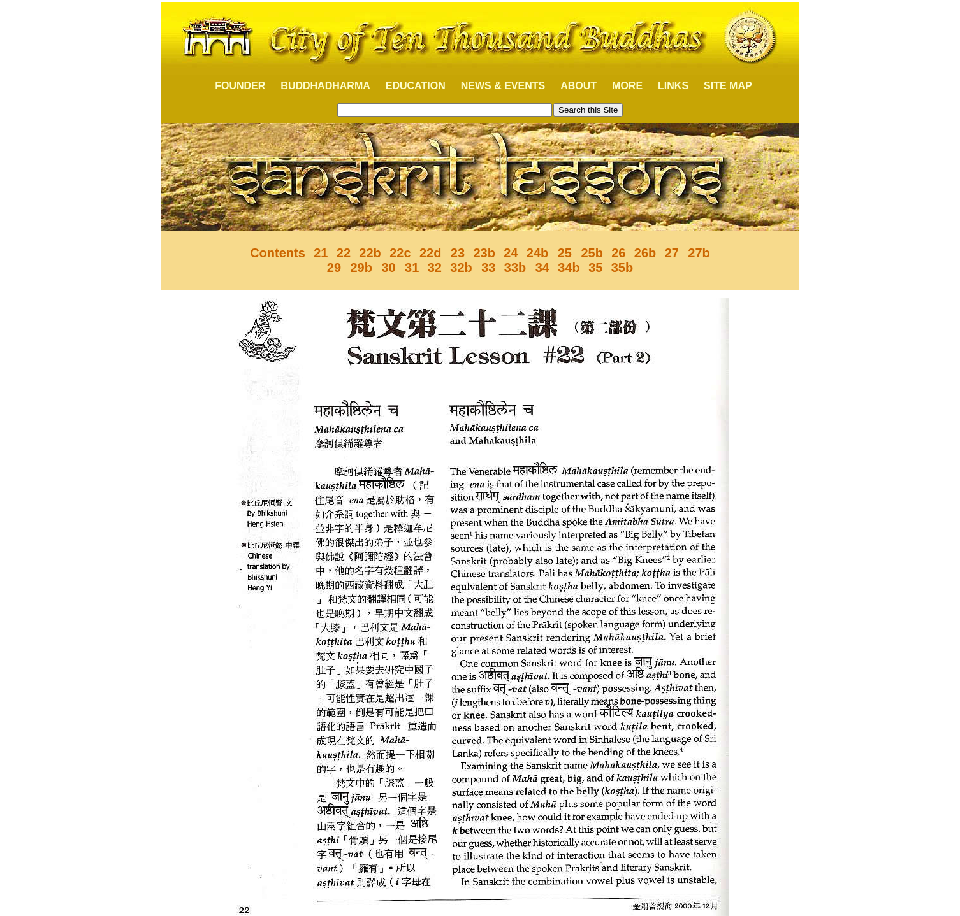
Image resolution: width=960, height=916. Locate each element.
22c (400, 253)
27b (698, 253)
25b (590, 253)
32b (461, 268)
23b (484, 253)
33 (487, 268)
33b (515, 268)
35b (622, 268)
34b (568, 268)
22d (430, 253)
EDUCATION (416, 85)
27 (674, 253)
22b (370, 253)
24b (537, 253)
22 (344, 253)
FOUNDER (233, 85)
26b (645, 253)
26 (618, 253)
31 (412, 268)
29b (359, 268)
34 (540, 268)
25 (563, 253)
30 (388, 268)
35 (595, 268)
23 (456, 253)
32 (435, 268)
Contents (277, 253)
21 (321, 253)
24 (511, 253)
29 (334, 268)
